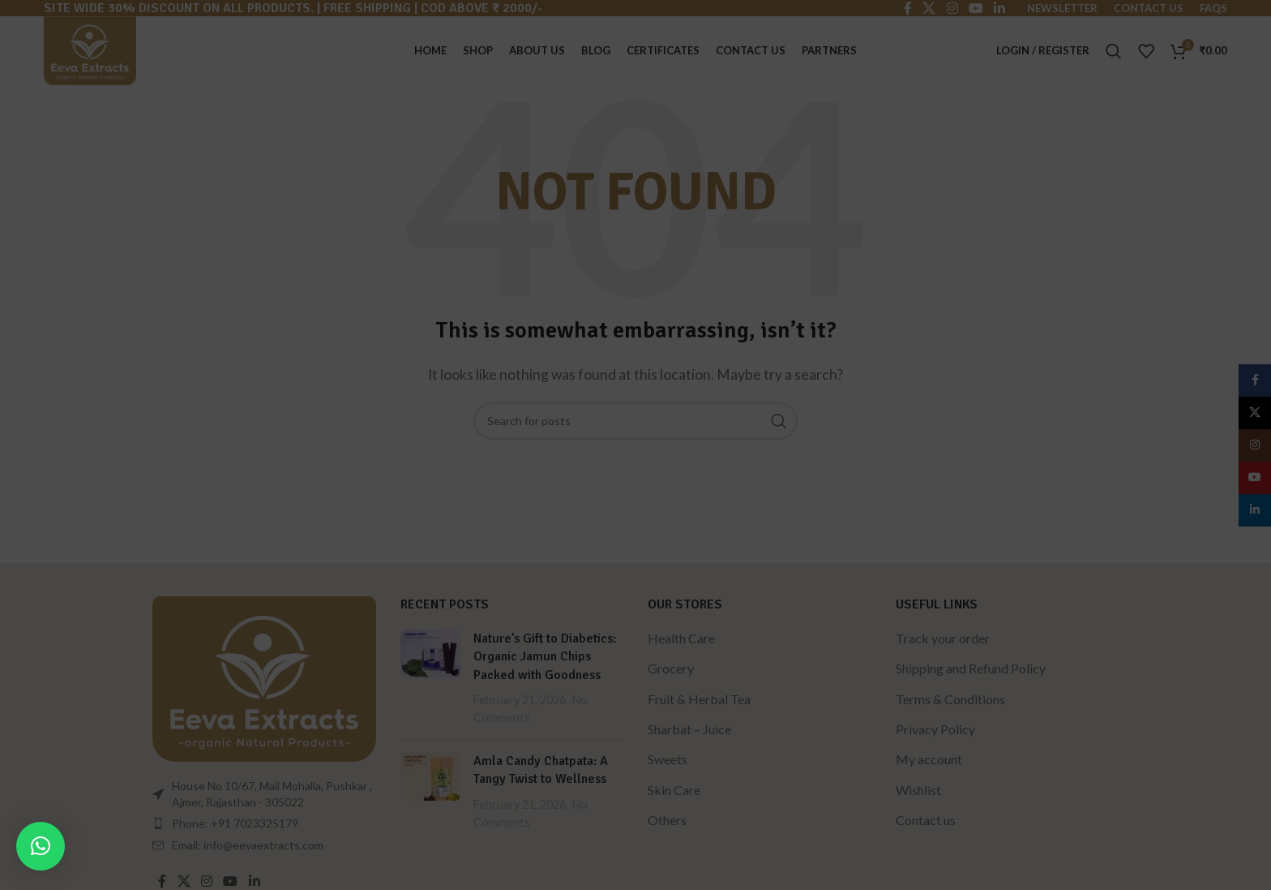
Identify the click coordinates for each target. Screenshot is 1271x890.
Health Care (681, 638)
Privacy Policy (935, 729)
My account (929, 759)
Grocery (671, 668)
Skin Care (674, 790)
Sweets (667, 759)
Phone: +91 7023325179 (235, 823)
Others (667, 820)
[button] (40, 846)
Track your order (943, 638)
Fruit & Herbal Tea (699, 699)
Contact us (926, 820)
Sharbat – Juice (689, 729)
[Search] (1114, 51)
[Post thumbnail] (430, 678)
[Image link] (264, 676)
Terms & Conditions (950, 699)
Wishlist (918, 790)
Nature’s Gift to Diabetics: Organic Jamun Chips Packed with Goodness (544, 656)
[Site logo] (90, 49)
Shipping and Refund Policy (971, 668)
